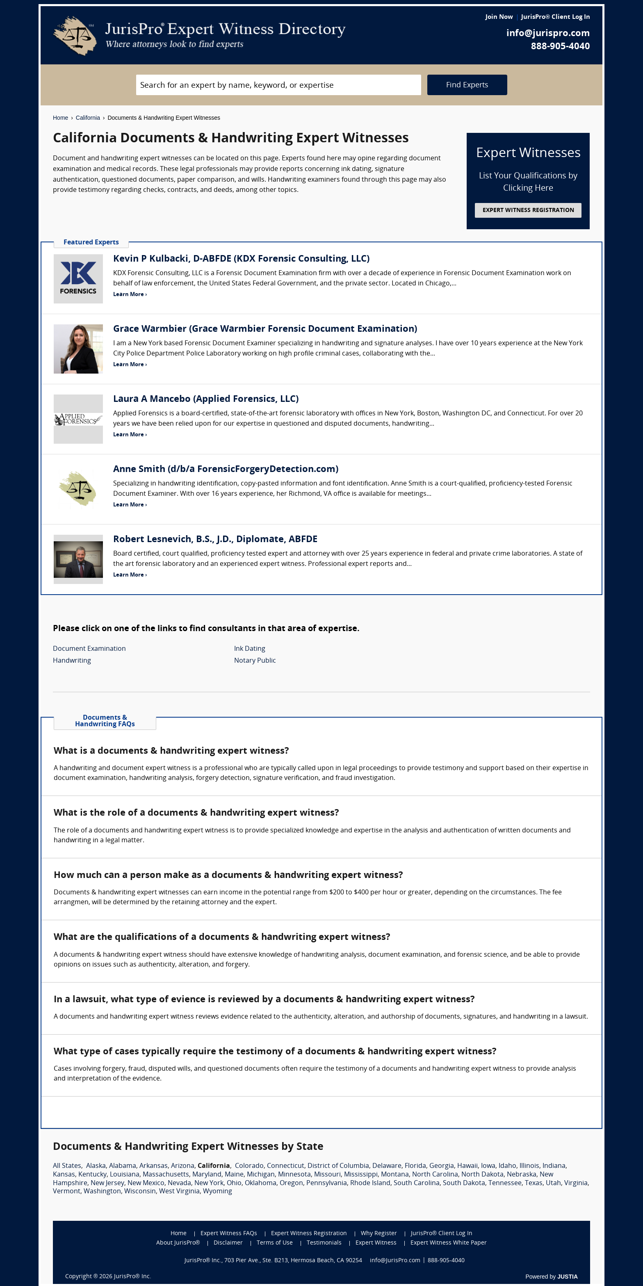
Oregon (291, 1183)
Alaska (96, 1166)
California (88, 117)
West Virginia (179, 1191)
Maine (234, 1175)
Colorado (249, 1166)
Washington (102, 1191)
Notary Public (255, 661)
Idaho (507, 1166)
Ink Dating (249, 649)
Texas (534, 1183)
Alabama (122, 1166)
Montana (395, 1175)
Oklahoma (260, 1183)
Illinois (529, 1166)
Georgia (441, 1166)
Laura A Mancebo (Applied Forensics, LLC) (206, 399)
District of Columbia (338, 1166)
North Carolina (435, 1175)
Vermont (66, 1191)
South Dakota (464, 1183)
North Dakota (482, 1175)
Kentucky (92, 1175)
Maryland (206, 1175)
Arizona (182, 1166)
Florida (415, 1166)
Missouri (327, 1175)
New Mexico (146, 1183)
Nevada (179, 1183)
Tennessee (505, 1183)
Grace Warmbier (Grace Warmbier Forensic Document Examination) (265, 329)
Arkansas (153, 1166)
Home (60, 117)
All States (67, 1166)
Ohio (234, 1183)
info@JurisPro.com (395, 1261)
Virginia (576, 1183)
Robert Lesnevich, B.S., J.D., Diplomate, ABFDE (215, 540)
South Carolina (417, 1183)
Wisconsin (140, 1191)
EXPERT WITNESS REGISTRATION (528, 210)
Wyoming (217, 1191)
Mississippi (361, 1175)
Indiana (554, 1166)
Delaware (386, 1166)
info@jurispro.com (548, 34)
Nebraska (521, 1175)
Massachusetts (166, 1175)
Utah (553, 1183)
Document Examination (89, 649)
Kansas (64, 1175)
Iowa (488, 1166)
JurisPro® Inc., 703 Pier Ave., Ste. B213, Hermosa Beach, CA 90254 (274, 1261)
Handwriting (72, 661)
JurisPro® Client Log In (555, 17)
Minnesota (294, 1175)
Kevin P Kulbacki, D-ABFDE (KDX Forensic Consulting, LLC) (241, 259)
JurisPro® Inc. (132, 1277)
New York (208, 1183)
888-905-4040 (560, 47)
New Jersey (107, 1183)
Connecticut (285, 1166)
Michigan (261, 1175)
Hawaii (467, 1166)
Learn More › (130, 294)
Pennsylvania (326, 1183)
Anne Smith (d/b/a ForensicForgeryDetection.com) (225, 469)
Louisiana (124, 1175)
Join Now (499, 17)
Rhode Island (370, 1183)
